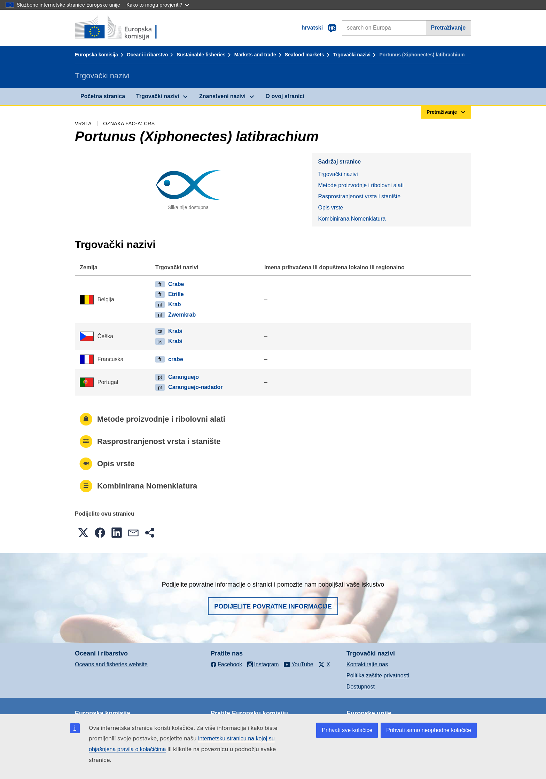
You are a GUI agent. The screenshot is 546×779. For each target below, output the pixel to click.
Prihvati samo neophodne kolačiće (428, 730)
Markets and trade (255, 54)
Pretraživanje (448, 28)
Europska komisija (96, 54)
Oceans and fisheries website (111, 664)
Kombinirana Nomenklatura (351, 219)
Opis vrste (330, 207)
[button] (83, 533)
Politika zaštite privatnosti (377, 675)
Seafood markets (304, 54)
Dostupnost (360, 687)
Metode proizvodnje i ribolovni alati (360, 185)
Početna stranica (102, 96)
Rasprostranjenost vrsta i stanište (359, 196)
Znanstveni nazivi (222, 96)
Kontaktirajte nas (367, 664)
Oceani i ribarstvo (147, 54)
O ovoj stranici (285, 96)
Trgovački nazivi (351, 54)
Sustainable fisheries (201, 54)
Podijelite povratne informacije (273, 606)
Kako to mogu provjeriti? (157, 5)
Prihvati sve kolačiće (347, 730)
